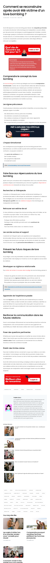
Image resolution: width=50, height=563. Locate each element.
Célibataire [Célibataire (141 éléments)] (6, 496)
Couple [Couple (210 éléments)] (43, 493)
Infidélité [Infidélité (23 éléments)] (12, 499)
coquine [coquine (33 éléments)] (31, 493)
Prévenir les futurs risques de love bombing (22, 65)
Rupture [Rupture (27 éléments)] (43, 505)
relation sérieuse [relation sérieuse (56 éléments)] (39, 502)
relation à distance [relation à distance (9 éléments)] (18, 505)
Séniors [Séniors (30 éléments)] (39, 508)
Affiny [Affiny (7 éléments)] (11, 490)
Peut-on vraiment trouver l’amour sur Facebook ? (26, 461)
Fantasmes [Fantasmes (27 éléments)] (34, 496)
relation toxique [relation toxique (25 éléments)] (8, 505)
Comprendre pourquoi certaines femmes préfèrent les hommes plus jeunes (30, 439)
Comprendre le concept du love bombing (22, 62)
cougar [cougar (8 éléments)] (37, 493)
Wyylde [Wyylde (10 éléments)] (37, 511)
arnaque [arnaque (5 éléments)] (31, 490)
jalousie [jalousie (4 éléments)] (18, 499)
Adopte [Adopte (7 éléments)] (5, 490)
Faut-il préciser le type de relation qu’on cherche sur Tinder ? (29, 473)
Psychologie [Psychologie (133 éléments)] (29, 502)
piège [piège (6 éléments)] (17, 502)
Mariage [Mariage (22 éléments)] (6, 502)
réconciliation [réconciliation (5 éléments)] (7, 508)
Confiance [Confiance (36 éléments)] (24, 493)
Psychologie (38, 389)
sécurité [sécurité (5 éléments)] (33, 508)
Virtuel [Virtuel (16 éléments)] (31, 511)
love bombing (9, 83)
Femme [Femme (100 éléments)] (40, 496)
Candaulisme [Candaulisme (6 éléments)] (38, 490)
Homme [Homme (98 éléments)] (5, 499)
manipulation (30, 389)
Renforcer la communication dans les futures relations (23, 68)
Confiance (16, 389)
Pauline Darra (6, 17)
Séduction (20, 17)
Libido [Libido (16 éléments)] (31, 499)
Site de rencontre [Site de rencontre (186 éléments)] (24, 508)
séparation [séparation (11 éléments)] (6, 511)
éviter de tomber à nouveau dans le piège (18, 270)
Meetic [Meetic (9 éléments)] (11, 502)
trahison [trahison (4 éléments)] (25, 511)
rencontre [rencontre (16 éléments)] (28, 505)
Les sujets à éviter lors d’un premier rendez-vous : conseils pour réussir (30, 427)
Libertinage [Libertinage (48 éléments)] (25, 499)
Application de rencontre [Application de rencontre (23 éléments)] (20, 490)
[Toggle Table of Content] (38, 60)
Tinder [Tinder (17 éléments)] (13, 511)
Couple (22, 389)
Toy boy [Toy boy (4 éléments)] (19, 511)
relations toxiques (26, 201)
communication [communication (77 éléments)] (7, 493)
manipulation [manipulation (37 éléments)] (38, 499)
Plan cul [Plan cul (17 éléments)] (22, 502)
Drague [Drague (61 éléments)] (13, 496)
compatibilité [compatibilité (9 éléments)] (17, 493)
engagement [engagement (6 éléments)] (26, 496)
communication (7, 389)
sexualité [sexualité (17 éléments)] (16, 508)
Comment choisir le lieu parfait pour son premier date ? (28, 450)
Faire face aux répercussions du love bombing (23, 63)
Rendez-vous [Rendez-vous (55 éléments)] (36, 505)
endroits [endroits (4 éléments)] (19, 496)
